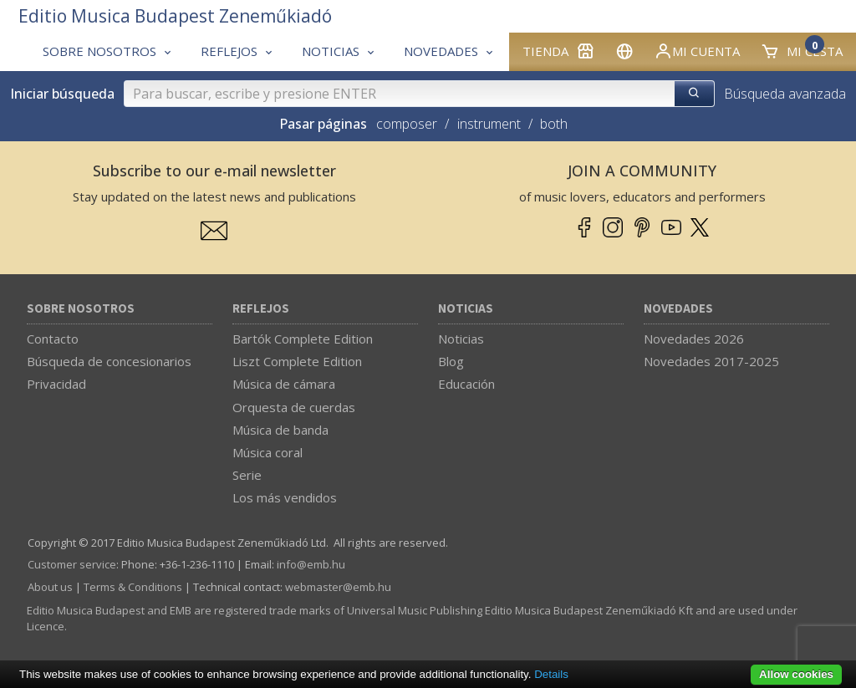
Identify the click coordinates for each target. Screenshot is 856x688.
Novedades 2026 (694, 338)
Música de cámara (283, 383)
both (554, 124)
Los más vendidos (284, 497)
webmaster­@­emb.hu (338, 586)
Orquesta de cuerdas (293, 407)
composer (406, 124)
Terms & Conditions (133, 586)
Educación (466, 383)
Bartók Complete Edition (302, 338)
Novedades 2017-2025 (711, 361)
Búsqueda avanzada (785, 93)
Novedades (678, 309)
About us (50, 586)
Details (551, 674)
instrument (489, 124)
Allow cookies (796, 674)
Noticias (465, 309)
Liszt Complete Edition (297, 361)
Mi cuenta (697, 51)
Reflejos (260, 309)
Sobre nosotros (81, 309)
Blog (451, 361)
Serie (247, 474)
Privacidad (56, 383)
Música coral (267, 452)
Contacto (53, 338)
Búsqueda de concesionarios (109, 361)
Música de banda (280, 429)
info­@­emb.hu (311, 564)
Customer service (72, 564)
